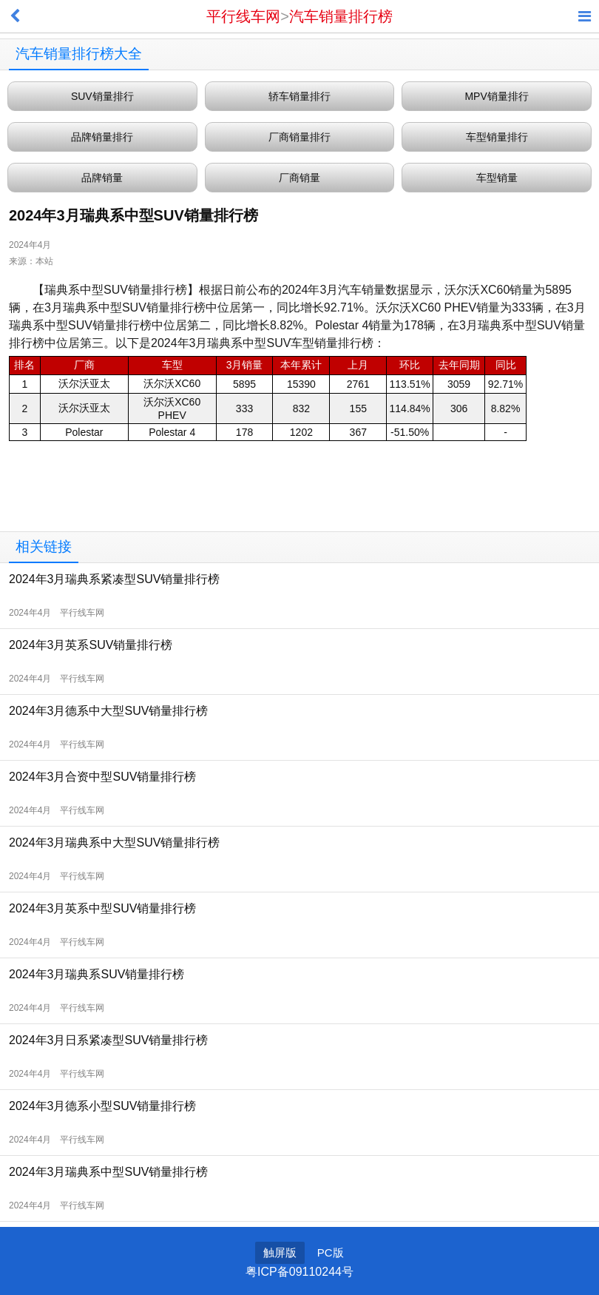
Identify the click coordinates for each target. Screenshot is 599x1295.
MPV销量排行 (496, 96)
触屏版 (280, 1252)
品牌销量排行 (102, 137)
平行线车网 (243, 16)
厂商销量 (299, 178)
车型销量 (497, 178)
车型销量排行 (497, 137)
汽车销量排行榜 (341, 16)
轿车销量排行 (299, 96)
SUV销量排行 (102, 96)
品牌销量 (102, 178)
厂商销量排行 (299, 137)
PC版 (330, 1252)
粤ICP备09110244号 (299, 1271)
